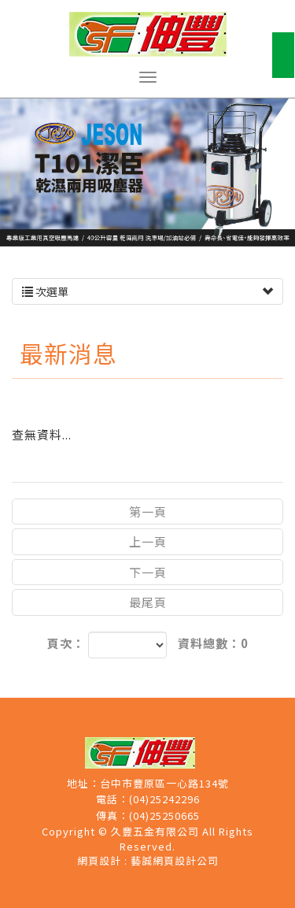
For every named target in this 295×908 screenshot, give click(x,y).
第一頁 (148, 511)
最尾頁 (148, 602)
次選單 (147, 291)
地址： (83, 783)
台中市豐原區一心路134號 (164, 783)
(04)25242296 (164, 799)
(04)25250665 (164, 816)
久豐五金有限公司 (148, 34)
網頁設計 (99, 860)
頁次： (66, 643)
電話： (112, 799)
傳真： (112, 816)
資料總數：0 (213, 643)
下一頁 (148, 572)
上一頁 (148, 541)
